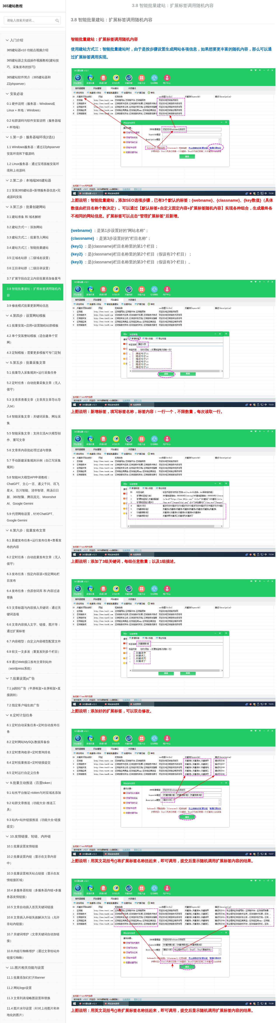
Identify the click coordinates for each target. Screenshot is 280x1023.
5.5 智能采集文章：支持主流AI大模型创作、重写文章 (34, 437)
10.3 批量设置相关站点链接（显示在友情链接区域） (33, 877)
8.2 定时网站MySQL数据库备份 (28, 742)
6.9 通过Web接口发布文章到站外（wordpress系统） (29, 665)
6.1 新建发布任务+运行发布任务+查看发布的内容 (34, 544)
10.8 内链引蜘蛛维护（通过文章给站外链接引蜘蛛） (33, 954)
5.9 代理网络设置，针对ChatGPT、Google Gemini (31, 517)
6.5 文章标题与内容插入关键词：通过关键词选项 (34, 611)
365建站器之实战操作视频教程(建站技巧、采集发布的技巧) (33, 64)
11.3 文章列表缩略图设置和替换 (28, 998)
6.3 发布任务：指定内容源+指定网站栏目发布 (33, 577)
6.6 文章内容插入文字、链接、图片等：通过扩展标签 (34, 628)
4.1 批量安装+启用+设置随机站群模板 (32, 325)
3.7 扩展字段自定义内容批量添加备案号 (34, 278)
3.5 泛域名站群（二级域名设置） (29, 258)
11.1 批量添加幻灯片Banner (26, 977)
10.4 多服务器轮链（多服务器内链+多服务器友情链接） (34, 893)
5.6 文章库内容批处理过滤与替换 (29, 450)
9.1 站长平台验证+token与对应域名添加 (34, 792)
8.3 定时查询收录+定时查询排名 (29, 752)
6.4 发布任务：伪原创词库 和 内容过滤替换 (33, 594)
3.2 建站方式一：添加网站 (24, 227)
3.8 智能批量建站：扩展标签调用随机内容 (34, 292)
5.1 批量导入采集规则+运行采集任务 (32, 372)
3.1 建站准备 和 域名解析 (24, 217)
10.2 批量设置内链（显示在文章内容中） (31, 860)
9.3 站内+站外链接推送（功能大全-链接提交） (34, 823)
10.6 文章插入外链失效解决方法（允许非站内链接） (33, 921)
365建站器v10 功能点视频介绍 (27, 50)
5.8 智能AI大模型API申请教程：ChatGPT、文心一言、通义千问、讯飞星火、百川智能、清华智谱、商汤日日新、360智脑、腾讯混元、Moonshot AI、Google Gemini (33, 490)
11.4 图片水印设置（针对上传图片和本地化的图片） (33, 1012)
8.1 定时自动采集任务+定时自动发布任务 (33, 728)
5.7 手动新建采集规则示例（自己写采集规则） (34, 464)
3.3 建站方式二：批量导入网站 (28, 237)
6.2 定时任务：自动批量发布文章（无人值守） (34, 560)
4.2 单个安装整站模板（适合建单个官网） (32, 339)
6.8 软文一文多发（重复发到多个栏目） (34, 651)
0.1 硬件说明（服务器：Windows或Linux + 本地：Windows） (31, 107)
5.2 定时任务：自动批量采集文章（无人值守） (34, 386)
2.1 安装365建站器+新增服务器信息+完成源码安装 (33, 194)
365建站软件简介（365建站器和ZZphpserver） (29, 80)
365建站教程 (13, 6)
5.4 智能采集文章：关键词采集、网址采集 (34, 420)
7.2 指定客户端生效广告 (23, 705)
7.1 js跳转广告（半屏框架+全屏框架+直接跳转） (34, 692)
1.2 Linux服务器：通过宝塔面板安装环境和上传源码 (33, 167)
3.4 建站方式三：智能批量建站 (28, 247)
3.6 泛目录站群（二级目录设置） (29, 268)
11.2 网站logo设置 (19, 988)
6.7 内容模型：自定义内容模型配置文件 (34, 641)
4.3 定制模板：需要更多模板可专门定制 (34, 352)
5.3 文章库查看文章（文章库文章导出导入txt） (34, 403)
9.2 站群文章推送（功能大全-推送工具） (31, 806)
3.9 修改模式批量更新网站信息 (28, 305)
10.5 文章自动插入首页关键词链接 (30, 907)
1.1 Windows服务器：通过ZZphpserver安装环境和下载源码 (33, 150)
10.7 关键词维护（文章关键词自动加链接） (33, 937)
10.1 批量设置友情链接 (22, 846)
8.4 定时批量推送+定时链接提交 (29, 762)
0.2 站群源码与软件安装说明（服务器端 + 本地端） (34, 124)
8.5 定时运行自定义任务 (23, 773)
